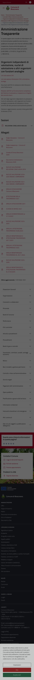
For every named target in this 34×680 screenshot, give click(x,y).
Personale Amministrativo (9, 514)
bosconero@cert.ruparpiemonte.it (14, 625)
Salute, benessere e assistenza (10, 562)
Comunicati (4, 584)
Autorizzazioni (5, 542)
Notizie (3, 581)
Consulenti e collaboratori (11, 302)
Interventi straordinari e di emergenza (14, 411)
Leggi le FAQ (5, 631)
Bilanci (5, 361)
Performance (7, 321)
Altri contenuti (7, 417)
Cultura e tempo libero (7, 548)
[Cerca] (29, 8)
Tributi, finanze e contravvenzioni (11, 565)
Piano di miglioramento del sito (10, 658)
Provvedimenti (7, 340)
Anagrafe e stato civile (8, 536)
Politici (3, 511)
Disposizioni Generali (9, 289)
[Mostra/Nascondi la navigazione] (4, 8)
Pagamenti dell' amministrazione (13, 386)
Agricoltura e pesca (7, 530)
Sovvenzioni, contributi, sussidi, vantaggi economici (15, 353)
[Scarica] (17, 139)
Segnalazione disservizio (8, 637)
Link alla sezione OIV (7, 75)
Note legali (4, 652)
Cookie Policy (5, 649)
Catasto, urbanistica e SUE (9, 545)
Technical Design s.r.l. (13, 675)
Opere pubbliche (8, 392)
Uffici (2, 506)
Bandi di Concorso (8, 315)
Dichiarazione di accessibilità (9, 655)
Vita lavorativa (5, 571)
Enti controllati (7, 327)
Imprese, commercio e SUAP (9, 557)
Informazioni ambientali (10, 405)
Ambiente (4, 533)
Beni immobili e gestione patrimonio (14, 367)
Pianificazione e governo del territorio (14, 398)
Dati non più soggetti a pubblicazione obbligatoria (14, 425)
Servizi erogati (7, 380)
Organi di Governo (6, 508)
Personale (6, 308)
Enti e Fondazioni (6, 517)
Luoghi (3, 597)
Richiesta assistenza (7, 640)
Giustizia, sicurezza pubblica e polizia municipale (15, 554)
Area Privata (5, 665)
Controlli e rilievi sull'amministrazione (14, 373)
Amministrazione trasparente (10, 643)
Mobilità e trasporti (6, 560)
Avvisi (3, 587)
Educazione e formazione (8, 551)
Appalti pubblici (5, 539)
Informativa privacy (7, 646)
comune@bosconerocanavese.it (14, 623)
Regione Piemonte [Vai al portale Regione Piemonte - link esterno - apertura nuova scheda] (7, 2)
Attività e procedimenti (10, 333)
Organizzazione (7, 296)
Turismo (3, 568)
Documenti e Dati (6, 520)
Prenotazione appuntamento (9, 634)
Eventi (3, 600)
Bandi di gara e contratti (10, 346)
